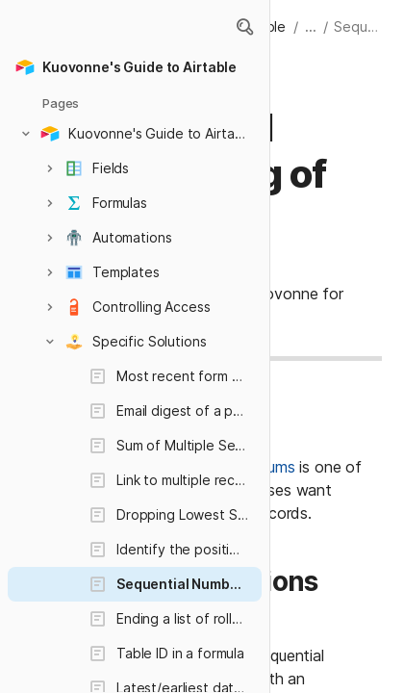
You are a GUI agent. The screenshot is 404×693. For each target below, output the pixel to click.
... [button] (310, 26)
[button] (244, 26)
